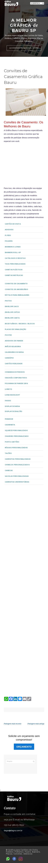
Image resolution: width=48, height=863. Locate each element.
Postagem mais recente (12, 724)
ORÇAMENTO (24, 747)
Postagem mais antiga (36, 724)
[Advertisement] (24, 163)
